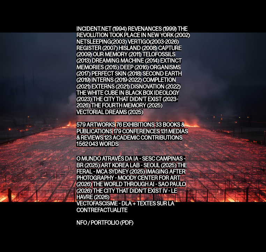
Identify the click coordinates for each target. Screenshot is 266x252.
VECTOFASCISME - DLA (104, 203)
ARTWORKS (95, 125)
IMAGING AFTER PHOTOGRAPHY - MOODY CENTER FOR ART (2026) (130, 178)
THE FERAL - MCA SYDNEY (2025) (131, 168)
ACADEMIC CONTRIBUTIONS (143, 138)
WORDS (97, 144)
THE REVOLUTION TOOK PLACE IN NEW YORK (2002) (133, 32)
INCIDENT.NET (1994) (101, 29)
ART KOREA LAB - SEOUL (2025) (138, 165)
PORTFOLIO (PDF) (112, 223)
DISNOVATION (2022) (155, 86)
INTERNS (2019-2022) (116, 80)
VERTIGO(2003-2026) (153, 41)
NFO (81, 223)
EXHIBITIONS (135, 125)
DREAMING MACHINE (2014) (125, 61)
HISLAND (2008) (138, 48)
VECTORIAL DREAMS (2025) (109, 112)
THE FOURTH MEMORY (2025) (126, 105)
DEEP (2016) (134, 67)
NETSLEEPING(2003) (101, 41)
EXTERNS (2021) (110, 86)
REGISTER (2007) (97, 48)
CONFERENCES (136, 131)
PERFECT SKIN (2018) (116, 74)
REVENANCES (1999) (152, 29)
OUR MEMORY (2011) (117, 54)
